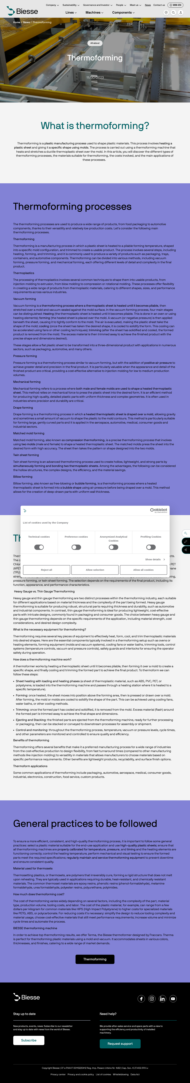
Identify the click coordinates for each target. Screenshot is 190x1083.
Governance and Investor (98, 5)
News (148, 5)
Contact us (159, 5)
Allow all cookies (143, 569)
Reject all (46, 569)
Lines (72, 12)
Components (124, 12)
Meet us (136, 5)
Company (53, 5)
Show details (153, 559)
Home (16, 22)
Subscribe (28, 1040)
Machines (95, 12)
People (121, 5)
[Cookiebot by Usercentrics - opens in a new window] (152, 510)
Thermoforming (95, 959)
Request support (120, 1043)
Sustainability (72, 5)
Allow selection (95, 569)
